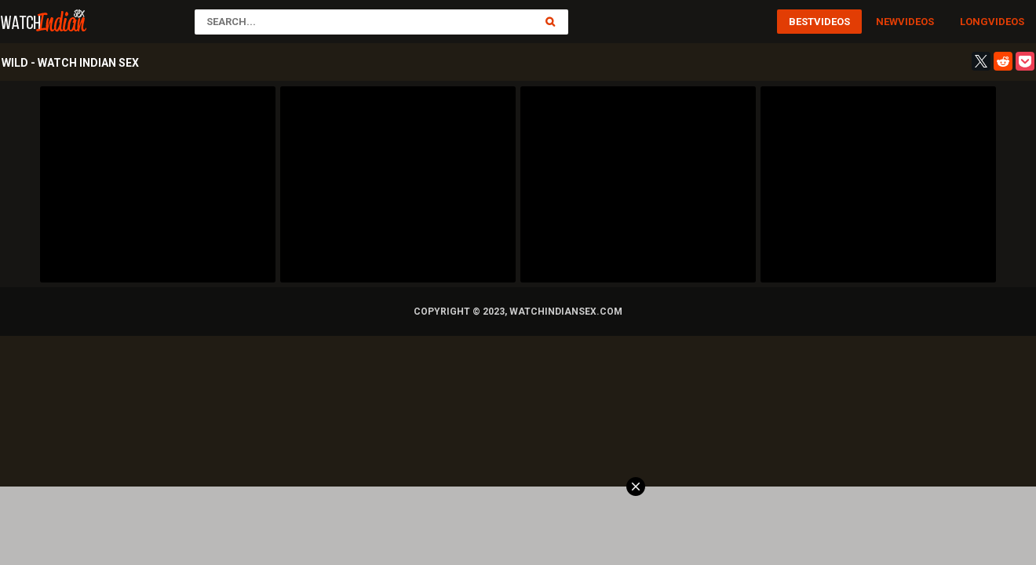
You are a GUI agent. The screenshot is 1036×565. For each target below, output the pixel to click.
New (887, 21)
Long (974, 21)
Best (801, 21)
